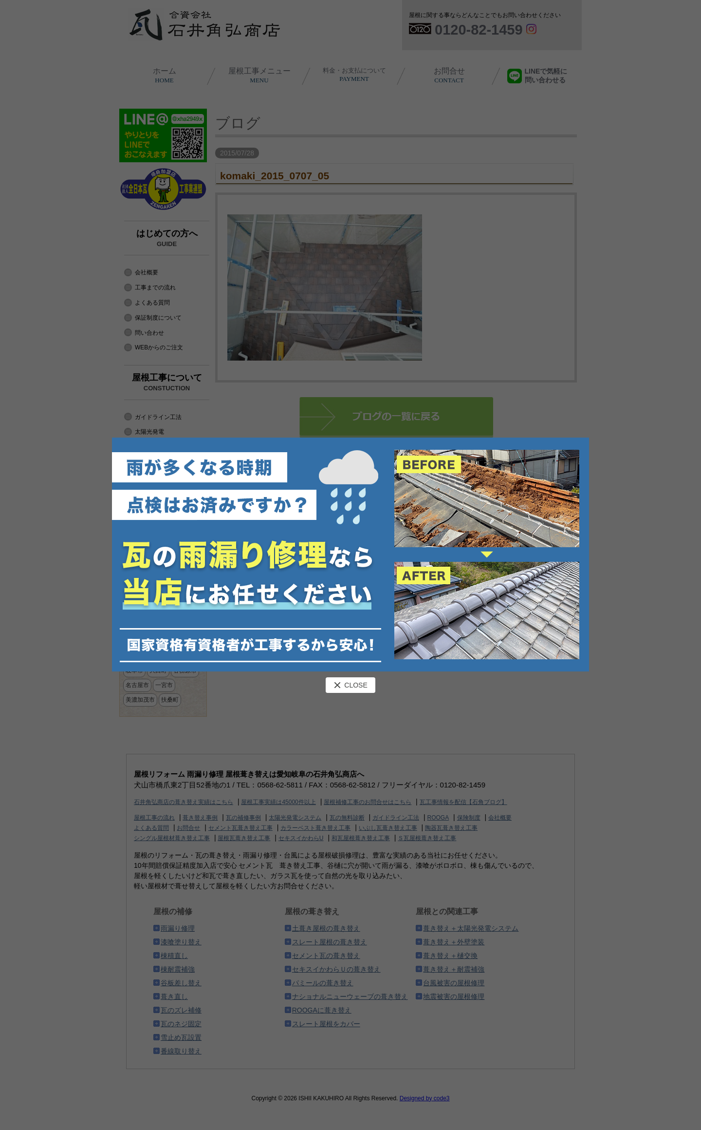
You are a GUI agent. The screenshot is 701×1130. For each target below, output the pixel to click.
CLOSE (350, 685)
